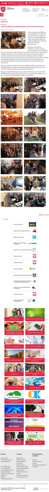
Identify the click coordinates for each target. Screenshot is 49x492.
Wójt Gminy (20, 458)
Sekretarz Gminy (21, 459)
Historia (34, 459)
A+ (19, 3)
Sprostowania (20, 470)
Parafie (34, 463)
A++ (22, 3)
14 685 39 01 (35, 10)
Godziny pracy (21, 465)
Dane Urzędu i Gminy (22, 466)
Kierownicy (20, 463)
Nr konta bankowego (22, 468)
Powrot (6, 219)
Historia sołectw (37, 461)
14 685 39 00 (7, 468)
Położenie (35, 466)
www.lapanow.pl (5, 472)
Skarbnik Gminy (21, 461)
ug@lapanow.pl (44, 10)
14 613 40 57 (35, 11)
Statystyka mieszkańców (39, 465)
